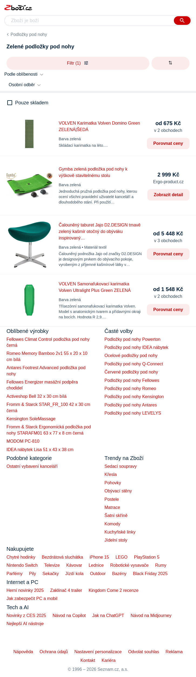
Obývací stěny (118, 491)
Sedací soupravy (120, 466)
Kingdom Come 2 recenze (113, 590)
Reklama (174, 651)
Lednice (96, 565)
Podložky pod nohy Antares (130, 405)
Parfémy (14, 573)
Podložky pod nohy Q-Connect (133, 364)
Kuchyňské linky (120, 532)
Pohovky (112, 483)
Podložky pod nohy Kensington (134, 396)
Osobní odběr (22, 84)
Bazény (119, 573)
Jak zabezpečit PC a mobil (32, 598)
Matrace (112, 507)
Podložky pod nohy (29, 34)
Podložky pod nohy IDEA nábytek (136, 347)
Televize (52, 565)
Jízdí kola (74, 573)
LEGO (121, 557)
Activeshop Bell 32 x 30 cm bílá (36, 396)
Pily (32, 573)
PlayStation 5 (146, 557)
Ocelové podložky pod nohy (131, 355)
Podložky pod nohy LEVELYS (132, 413)
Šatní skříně (115, 515)
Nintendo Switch (22, 565)
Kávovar (74, 565)
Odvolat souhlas (143, 651)
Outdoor (98, 573)
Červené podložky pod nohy (131, 372)
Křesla (110, 474)
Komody (112, 524)
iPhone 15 (99, 557)
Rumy (160, 565)
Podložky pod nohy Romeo (130, 388)
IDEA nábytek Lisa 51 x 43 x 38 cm (39, 449)
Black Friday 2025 (150, 573)
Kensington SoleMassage (30, 418)
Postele (111, 499)
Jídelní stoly (115, 540)
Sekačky (50, 573)
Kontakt (87, 660)
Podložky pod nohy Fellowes (131, 380)
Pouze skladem (31, 102)
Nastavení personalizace (97, 651)
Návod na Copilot (69, 615)
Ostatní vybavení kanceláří (32, 466)
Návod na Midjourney (151, 615)
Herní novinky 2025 (25, 590)
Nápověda (23, 651)
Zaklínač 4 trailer (66, 590)
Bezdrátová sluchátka (62, 557)
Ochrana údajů (53, 651)
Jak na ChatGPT (108, 615)
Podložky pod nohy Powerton (132, 339)
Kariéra (109, 660)
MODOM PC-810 (22, 441)
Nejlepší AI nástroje (25, 623)
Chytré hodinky (20, 557)
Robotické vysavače (129, 565)
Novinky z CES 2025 (26, 615)
